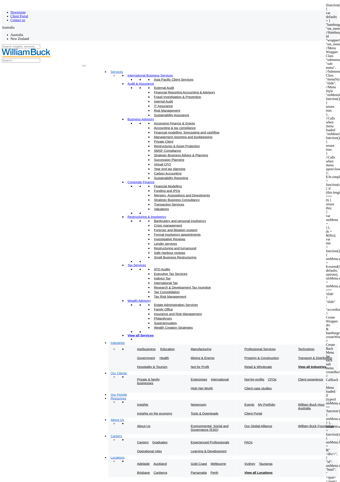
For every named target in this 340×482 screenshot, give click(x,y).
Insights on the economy (154, 413)
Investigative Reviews (169, 239)
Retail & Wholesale (258, 367)
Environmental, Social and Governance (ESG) (210, 427)
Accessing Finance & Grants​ (174, 123)
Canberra (160, 472)
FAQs (248, 442)
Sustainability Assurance (171, 115)
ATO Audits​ (162, 269)
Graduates (159, 442)
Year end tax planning (169, 169)
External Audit (164, 88)
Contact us (17, 20)
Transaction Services (169, 204)
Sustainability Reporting (171, 178)
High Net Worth (202, 388)
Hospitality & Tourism (152, 367)
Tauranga (266, 464)
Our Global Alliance (258, 426)
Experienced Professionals (210, 442)
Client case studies (258, 388)
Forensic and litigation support (175, 230)
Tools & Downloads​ (205, 413)
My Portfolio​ (266, 404)
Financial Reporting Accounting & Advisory (184, 92)
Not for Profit (200, 367)
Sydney (249, 464)
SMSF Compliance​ (167, 150)
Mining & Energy (203, 358)
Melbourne (218, 464)
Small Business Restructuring (175, 257)
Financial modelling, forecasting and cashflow (186, 132)
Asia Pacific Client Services (173, 79)
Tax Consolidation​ (167, 292)
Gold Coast (199, 464)
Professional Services (260, 349)
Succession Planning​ (169, 160)
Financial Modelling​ (168, 186)
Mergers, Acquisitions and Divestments (182, 195)
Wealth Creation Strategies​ (173, 327)
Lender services (165, 243)
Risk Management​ (167, 110)
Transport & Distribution (315, 358)
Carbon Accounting (167, 173)
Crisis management (168, 225)
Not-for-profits (254, 379)
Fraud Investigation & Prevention (177, 97)
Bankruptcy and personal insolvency (180, 221)
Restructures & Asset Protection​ (177, 146)
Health (164, 358)
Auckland (160, 464)
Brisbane (143, 472)
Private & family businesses (148, 381)
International (220, 379)
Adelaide (143, 464)
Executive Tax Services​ (170, 274)
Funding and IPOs (167, 191)
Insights (142, 404)
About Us (143, 426)
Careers (143, 442)
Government (146, 358)
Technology (306, 349)
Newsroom (18, 12)
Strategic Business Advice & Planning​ (181, 155)
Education (167, 349)
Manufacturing (201, 349)
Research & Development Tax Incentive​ (182, 287)
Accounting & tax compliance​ (175, 128)
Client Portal (19, 16)
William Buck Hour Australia (311, 406)
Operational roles (149, 451)
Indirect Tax (162, 278)
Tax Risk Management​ (170, 296)
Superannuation (165, 323)
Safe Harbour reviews (169, 253)
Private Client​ (163, 141)
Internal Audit (163, 101)
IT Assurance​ (163, 106)
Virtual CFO (162, 164)
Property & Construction (261, 358)
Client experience (310, 379)
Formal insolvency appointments (177, 234)
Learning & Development (209, 451)
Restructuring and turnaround (175, 248)
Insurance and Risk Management (178, 314)
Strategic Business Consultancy (177, 200)
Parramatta (199, 472)
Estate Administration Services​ (176, 305)
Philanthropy (163, 318)
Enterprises (199, 379)
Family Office (163, 309)
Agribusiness (146, 349)
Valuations (161, 209)
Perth (214, 472)
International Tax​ (166, 283)
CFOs (272, 379)
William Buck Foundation (316, 426)
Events (249, 404)
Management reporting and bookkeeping (183, 137)
